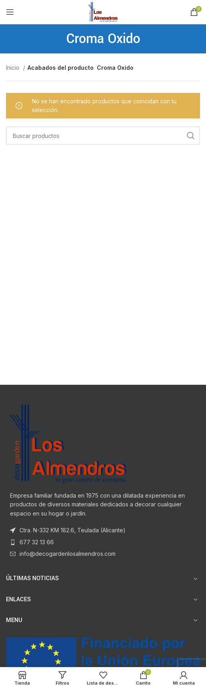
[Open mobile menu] (10, 12)
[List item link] (103, 542)
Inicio (13, 67)
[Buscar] (103, 135)
